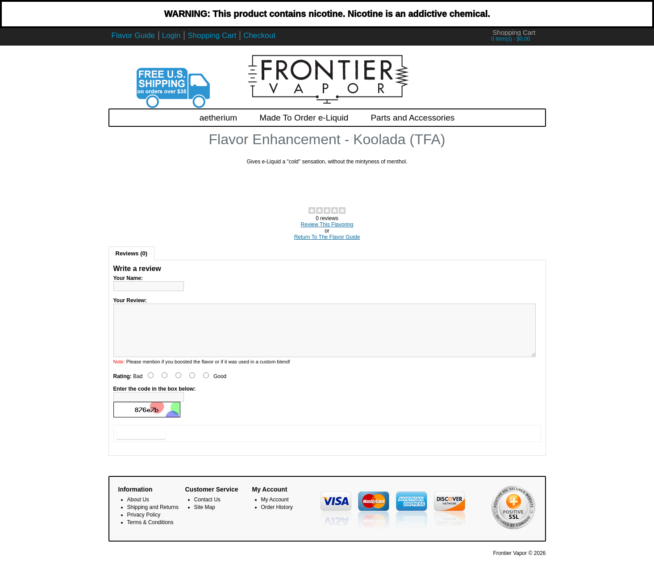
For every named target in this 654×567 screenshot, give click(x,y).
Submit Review (141, 444)
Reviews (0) (132, 253)
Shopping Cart (211, 35)
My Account (275, 510)
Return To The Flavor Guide (327, 237)
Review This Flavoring (327, 224)
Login (171, 35)
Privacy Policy (144, 525)
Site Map (204, 518)
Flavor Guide (133, 35)
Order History (277, 518)
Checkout (259, 35)
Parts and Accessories (412, 117)
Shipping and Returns (153, 518)
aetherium (218, 117)
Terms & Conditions (150, 533)
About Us (138, 510)
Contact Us (207, 510)
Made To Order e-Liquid (303, 117)
